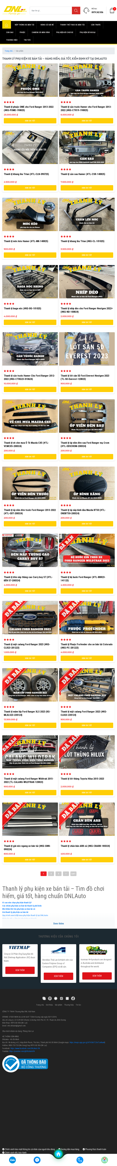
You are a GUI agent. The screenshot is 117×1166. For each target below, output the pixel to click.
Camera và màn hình (41, 32)
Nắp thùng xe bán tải (24, 25)
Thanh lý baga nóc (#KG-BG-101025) (22, 308)
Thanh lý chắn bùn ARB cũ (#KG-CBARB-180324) (85, 846)
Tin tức (27, 40)
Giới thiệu (49, 1005)
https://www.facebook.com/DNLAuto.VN (25, 1048)
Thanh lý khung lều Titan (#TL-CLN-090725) (26, 174)
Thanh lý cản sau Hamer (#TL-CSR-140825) (83, 174)
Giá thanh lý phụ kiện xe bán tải (15, 912)
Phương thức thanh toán (94, 1149)
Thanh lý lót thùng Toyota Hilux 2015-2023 (82, 778)
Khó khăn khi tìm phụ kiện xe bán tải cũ (18, 909)
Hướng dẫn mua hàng (68, 1149)
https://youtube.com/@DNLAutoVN (22, 1051)
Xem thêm (58, 923)
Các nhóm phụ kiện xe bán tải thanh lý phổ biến (22, 906)
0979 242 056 (97, 12)
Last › (73, 874)
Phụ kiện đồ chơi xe (64, 32)
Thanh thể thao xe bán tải (72, 25)
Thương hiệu (11, 40)
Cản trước (96, 25)
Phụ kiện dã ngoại (87, 32)
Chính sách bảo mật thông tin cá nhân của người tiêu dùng (28, 1149)
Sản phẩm (58, 1005)
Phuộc (22, 32)
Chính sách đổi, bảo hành (14, 1152)
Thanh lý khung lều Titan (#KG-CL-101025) (82, 241)
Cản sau (9, 32)
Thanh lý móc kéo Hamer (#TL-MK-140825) (26, 241)
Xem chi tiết (30, 120)
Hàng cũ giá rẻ (47, 25)
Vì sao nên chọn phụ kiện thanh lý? (17, 902)
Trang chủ (8, 51)
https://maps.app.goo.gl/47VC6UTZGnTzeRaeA (87, 1042)
